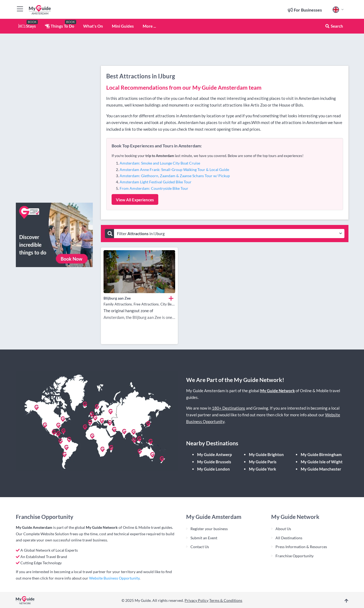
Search (334, 26)
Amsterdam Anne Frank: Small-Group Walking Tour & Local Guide (174, 169)
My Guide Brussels (214, 461)
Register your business (209, 528)
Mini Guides (123, 26)
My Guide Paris (263, 461)
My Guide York (262, 469)
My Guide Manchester (321, 469)
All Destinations (288, 538)
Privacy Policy (196, 600)
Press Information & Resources (301, 546)
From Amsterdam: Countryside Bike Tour (154, 188)
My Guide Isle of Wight (322, 461)
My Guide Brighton (266, 454)
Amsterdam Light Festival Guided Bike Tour (156, 182)
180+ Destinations (228, 408)
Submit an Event (203, 538)
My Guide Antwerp (214, 454)
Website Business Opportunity (114, 578)
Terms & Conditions (225, 600)
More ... (149, 26)
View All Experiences (135, 199)
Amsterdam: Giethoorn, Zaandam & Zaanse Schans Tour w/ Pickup (175, 175)
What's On (93, 26)
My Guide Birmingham (321, 454)
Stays (27, 26)
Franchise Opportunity (294, 556)
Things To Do (59, 26)
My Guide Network (277, 390)
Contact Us (199, 546)
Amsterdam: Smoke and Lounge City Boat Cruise (160, 163)
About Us (283, 528)
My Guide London (213, 469)
